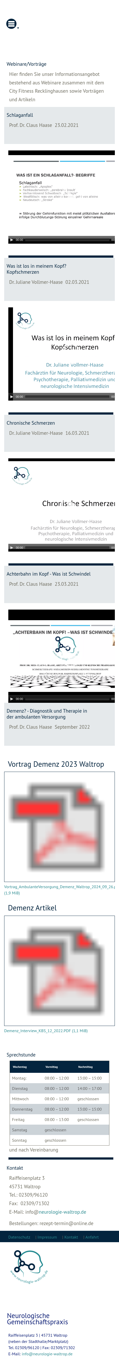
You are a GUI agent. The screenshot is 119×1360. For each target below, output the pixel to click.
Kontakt (71, 1237)
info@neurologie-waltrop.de (47, 1353)
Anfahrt (92, 1237)
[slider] (67, 239)
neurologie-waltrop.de (62, 1212)
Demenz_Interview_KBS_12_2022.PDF (46, 1030)
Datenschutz (19, 1237)
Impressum (47, 1237)
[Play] (12, 240)
